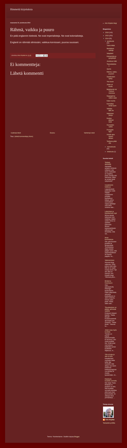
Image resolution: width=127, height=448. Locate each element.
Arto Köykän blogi (111, 23)
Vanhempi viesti (89, 133)
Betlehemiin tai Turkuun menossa (112, 91)
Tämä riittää (111, 45)
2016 (107, 32)
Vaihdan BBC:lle (110, 109)
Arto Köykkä (109, 420)
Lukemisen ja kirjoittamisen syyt (111, 212)
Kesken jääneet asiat (110, 120)
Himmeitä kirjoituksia (21, 9)
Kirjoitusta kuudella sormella (111, 380)
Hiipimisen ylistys (110, 114)
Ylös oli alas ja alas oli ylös (110, 355)
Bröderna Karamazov (109, 282)
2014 (107, 38)
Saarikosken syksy (111, 77)
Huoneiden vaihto (110, 126)
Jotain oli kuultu (110, 85)
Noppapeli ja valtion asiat (112, 97)
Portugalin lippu (110, 130)
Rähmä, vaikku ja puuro (112, 73)
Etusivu (52, 133)
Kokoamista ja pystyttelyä (111, 57)
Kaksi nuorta (111, 101)
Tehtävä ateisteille (108, 163)
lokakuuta (110, 152)
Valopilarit (110, 53)
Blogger (77, 437)
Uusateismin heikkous (109, 186)
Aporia (109, 69)
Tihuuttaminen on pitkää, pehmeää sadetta (110, 309)
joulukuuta (110, 41)
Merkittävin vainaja (110, 49)
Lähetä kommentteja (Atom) (23, 136)
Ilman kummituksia (109, 238)
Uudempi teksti (16, 133)
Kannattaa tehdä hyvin (111, 104)
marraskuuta (111, 147)
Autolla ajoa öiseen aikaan (111, 136)
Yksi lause (110, 82)
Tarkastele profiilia (109, 423)
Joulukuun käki (112, 61)
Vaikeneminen (109, 260)
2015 (107, 35)
